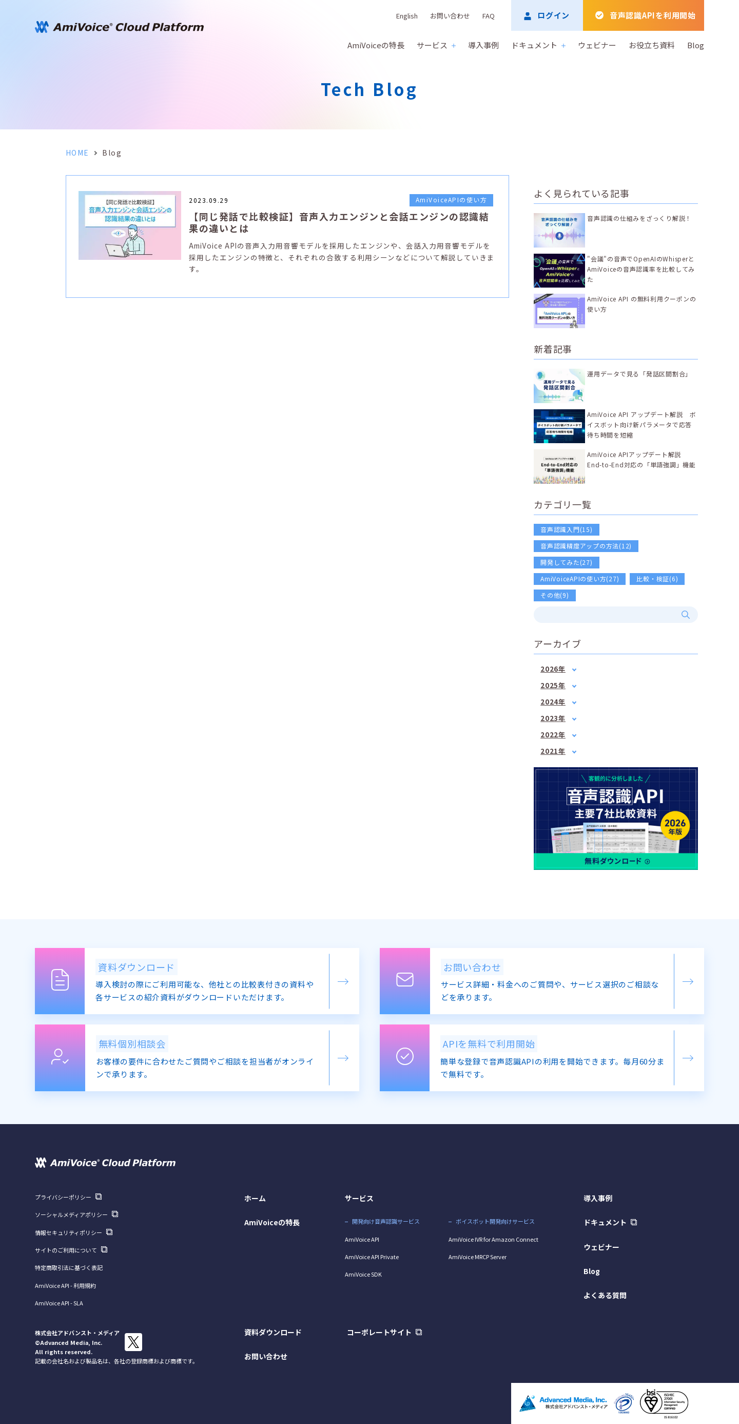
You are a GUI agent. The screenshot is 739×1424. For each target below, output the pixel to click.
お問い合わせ (450, 16)
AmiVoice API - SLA (59, 1303)
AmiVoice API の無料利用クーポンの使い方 (641, 303)
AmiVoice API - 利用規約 (65, 1285)
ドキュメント (538, 45)
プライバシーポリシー (63, 1197)
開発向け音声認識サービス (386, 1221)
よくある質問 (605, 1295)
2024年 (553, 702)
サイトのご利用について (66, 1250)
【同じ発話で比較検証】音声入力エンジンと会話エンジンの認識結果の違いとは (339, 222)
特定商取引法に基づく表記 (69, 1267)
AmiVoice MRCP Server (478, 1256)
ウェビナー (597, 45)
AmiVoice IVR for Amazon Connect (493, 1239)
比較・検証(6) (657, 578)
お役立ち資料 (652, 45)
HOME (77, 152)
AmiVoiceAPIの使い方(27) (579, 578)
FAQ (488, 16)
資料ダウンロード (273, 1332)
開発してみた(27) (566, 562)
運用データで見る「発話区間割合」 (639, 373)
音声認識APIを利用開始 (653, 15)
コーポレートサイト (379, 1332)
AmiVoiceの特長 (375, 45)
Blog (695, 45)
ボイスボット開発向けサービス (495, 1221)
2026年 (553, 669)
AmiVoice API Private (372, 1256)
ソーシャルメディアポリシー (71, 1214)
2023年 (553, 718)
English (407, 16)
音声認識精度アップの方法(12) (586, 545)
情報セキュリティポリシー (68, 1232)
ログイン (553, 15)
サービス (436, 45)
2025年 (553, 685)
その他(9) (554, 595)
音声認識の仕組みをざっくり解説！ (639, 218)
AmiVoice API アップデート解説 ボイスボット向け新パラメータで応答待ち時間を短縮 (641, 424)
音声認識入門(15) (566, 529)
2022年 (553, 734)
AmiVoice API (362, 1239)
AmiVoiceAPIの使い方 (452, 199)
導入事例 (483, 45)
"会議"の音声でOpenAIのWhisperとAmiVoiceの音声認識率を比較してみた (641, 268)
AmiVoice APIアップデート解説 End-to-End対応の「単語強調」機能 (641, 459)
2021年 (553, 751)
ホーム (255, 1198)
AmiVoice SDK (363, 1274)
